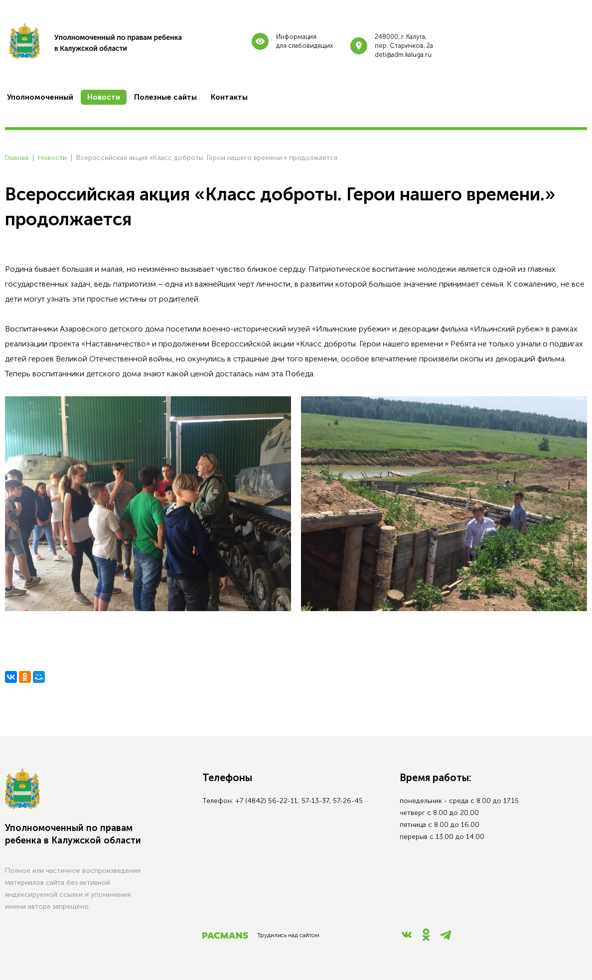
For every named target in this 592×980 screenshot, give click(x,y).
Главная (16, 158)
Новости (52, 158)
